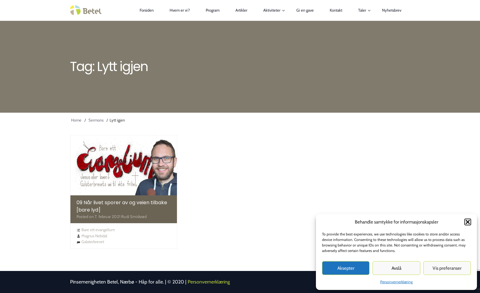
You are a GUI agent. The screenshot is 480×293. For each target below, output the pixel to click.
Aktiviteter (271, 10)
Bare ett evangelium (98, 229)
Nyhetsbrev (391, 10)
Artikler (241, 10)
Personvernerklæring (396, 282)
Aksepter (345, 268)
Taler (362, 10)
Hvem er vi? (180, 10)
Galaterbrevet (92, 241)
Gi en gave (305, 10)
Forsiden (147, 10)
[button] (468, 222)
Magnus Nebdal (94, 235)
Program (212, 10)
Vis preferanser (447, 268)
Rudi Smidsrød (134, 216)
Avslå (396, 268)
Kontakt (336, 10)
